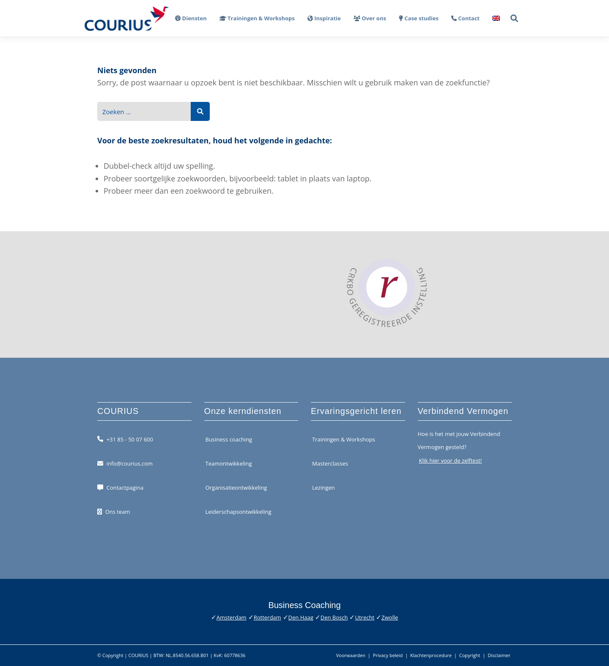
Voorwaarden (350, 655)
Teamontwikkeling (229, 463)
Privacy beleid (388, 655)
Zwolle (389, 617)
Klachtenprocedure (431, 655)
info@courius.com (130, 463)
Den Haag (300, 617)
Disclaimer (499, 655)
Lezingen (323, 487)
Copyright (469, 655)
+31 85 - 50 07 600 (130, 439)
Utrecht (364, 617)
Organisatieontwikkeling (236, 487)
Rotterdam (267, 617)
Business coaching (229, 439)
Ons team (117, 511)
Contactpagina (125, 487)
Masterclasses (330, 463)
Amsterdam (232, 617)
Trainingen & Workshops (343, 439)
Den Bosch (334, 617)
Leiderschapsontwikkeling (239, 511)
